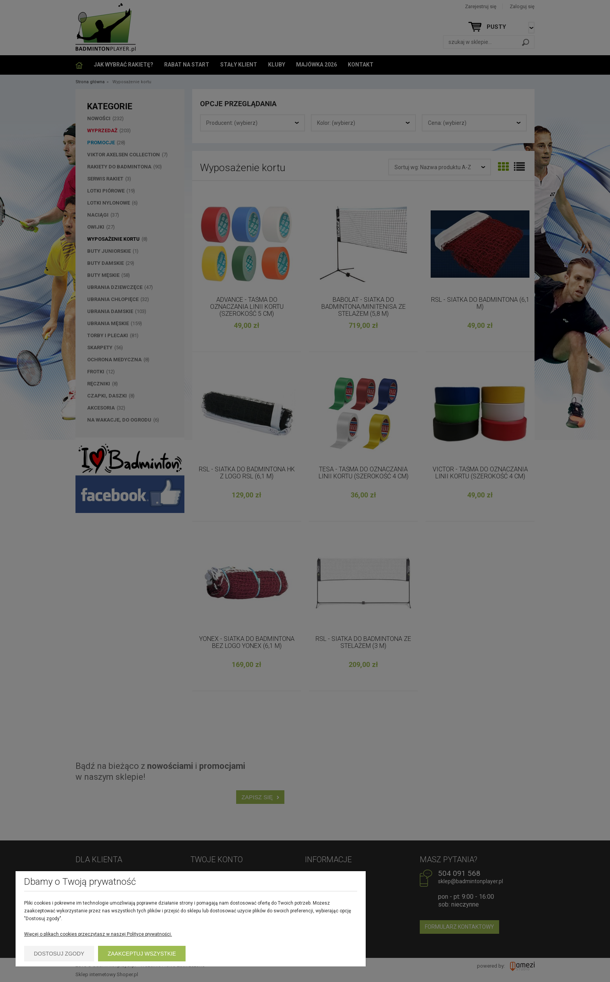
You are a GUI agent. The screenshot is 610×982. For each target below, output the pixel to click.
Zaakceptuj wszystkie (142, 953)
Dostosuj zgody (59, 953)
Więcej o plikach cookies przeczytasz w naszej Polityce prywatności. (98, 934)
